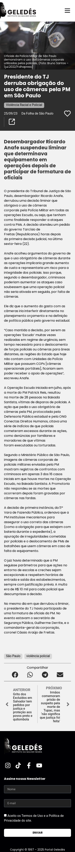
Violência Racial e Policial (24, 105)
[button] (15, 674)
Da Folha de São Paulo (37, 113)
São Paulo (13, 656)
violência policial (38, 656)
